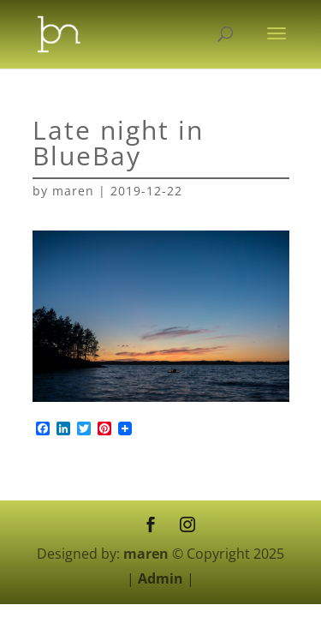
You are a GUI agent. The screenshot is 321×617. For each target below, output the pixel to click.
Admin (160, 578)
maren (73, 191)
